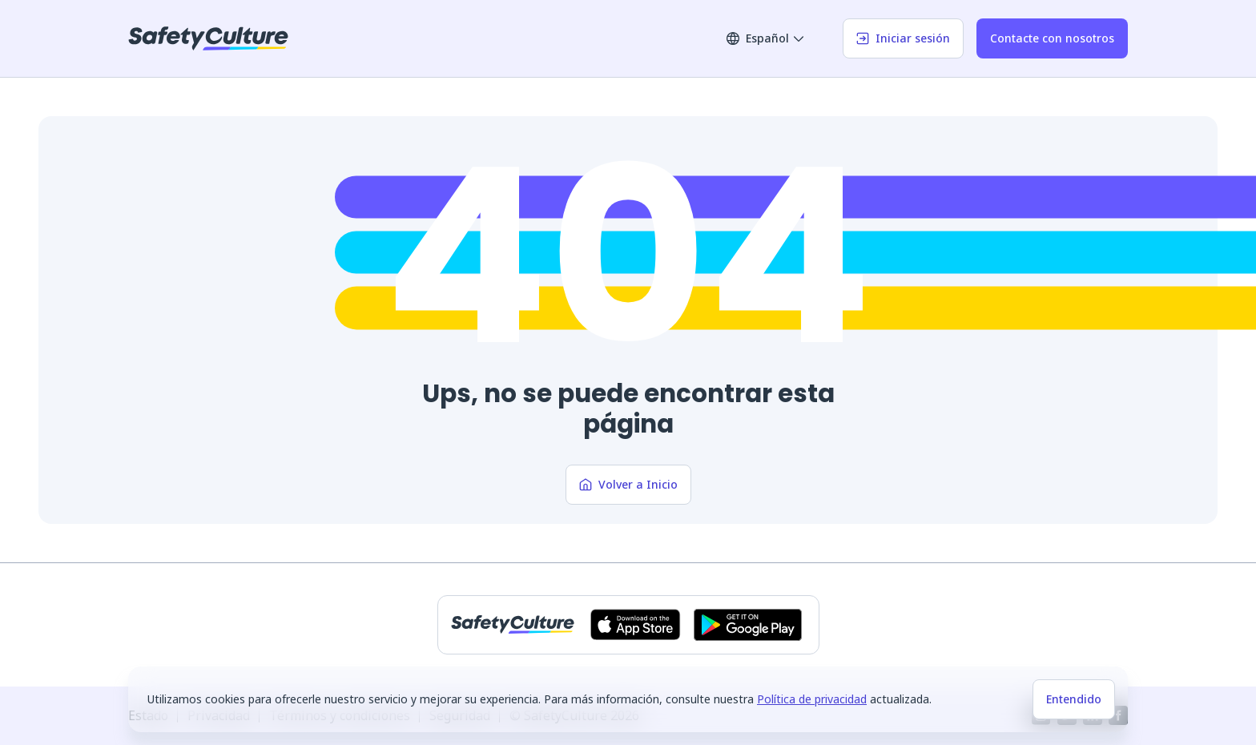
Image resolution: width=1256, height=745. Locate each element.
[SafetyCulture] (208, 38)
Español (766, 38)
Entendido (1073, 699)
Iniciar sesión (903, 38)
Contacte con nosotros (1052, 38)
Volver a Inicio (628, 484)
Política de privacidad (812, 699)
